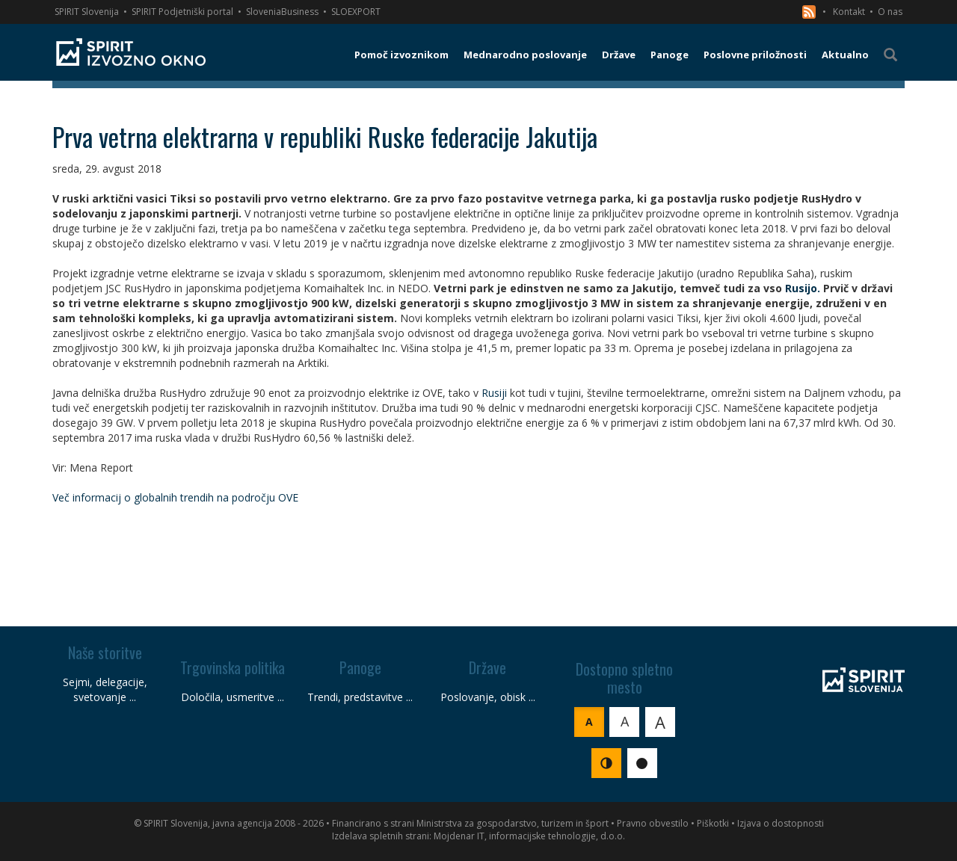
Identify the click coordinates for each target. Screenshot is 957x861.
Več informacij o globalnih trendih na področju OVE (175, 497)
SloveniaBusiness (282, 11)
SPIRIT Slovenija (87, 11)
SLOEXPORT (356, 11)
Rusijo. (802, 288)
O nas (890, 11)
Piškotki (713, 823)
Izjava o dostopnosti (780, 823)
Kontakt (849, 11)
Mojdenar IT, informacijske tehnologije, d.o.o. (529, 836)
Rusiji (494, 393)
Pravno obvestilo (653, 823)
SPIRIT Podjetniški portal (182, 11)
